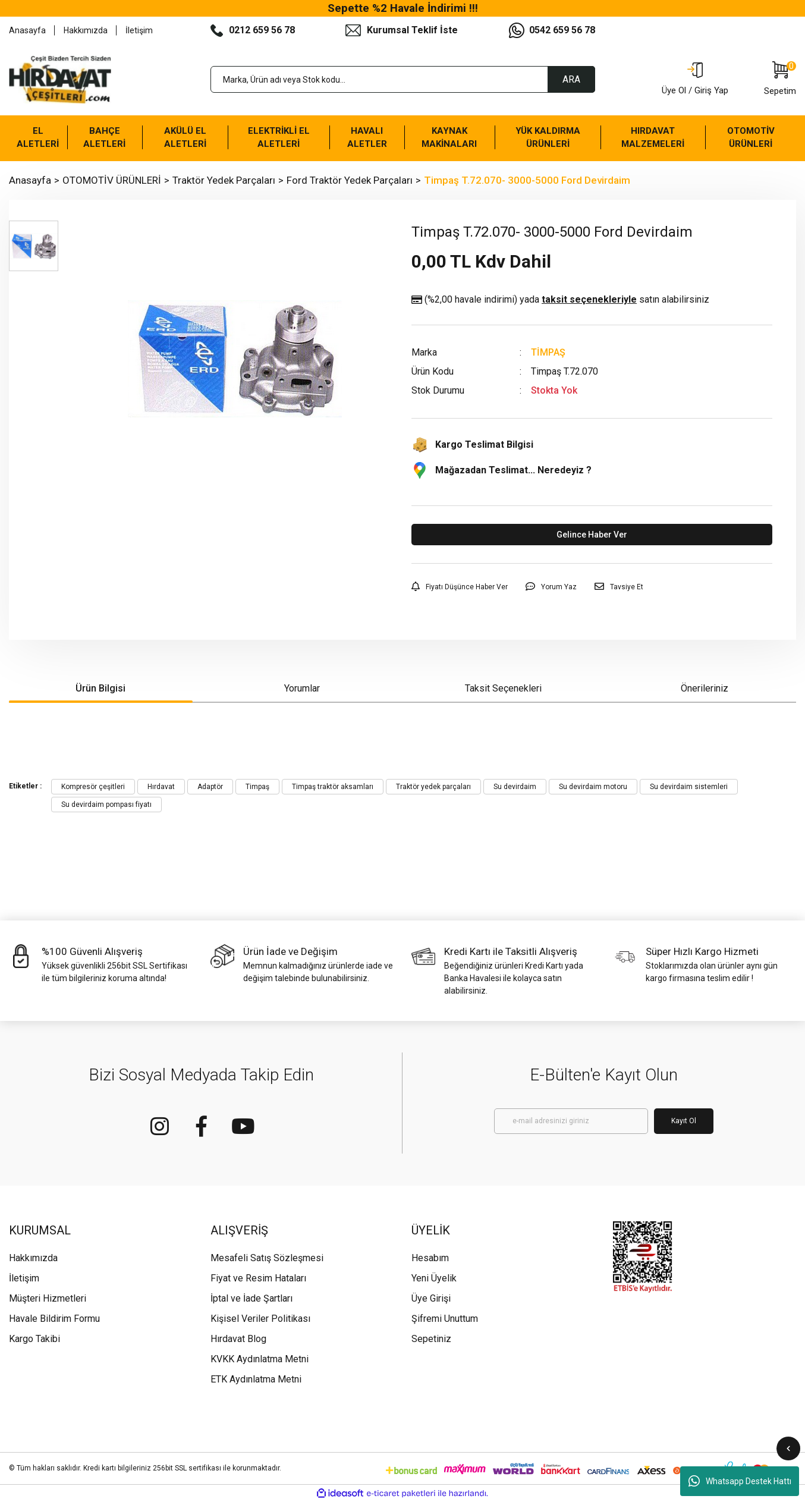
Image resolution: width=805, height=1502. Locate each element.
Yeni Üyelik (434, 1278)
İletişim (139, 30)
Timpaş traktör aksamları (332, 787)
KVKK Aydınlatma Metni (259, 1359)
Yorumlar (302, 688)
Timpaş (257, 787)
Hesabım (430, 1258)
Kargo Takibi (34, 1338)
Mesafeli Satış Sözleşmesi (266, 1258)
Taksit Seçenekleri (503, 688)
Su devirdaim (514, 787)
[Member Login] (695, 79)
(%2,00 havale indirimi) (560, 300)
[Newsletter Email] (571, 1121)
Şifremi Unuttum (444, 1318)
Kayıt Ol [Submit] (683, 1121)
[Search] (402, 79)
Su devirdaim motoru (593, 787)
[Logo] (60, 79)
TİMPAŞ (548, 352)
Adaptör (210, 787)
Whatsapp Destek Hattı (739, 1481)
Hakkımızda (86, 30)
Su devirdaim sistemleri (689, 787)
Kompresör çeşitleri (93, 787)
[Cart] (780, 79)
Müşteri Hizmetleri (47, 1298)
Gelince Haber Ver (591, 534)
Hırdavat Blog (238, 1338)
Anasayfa (27, 30)
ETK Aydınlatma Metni (255, 1379)
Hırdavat (161, 787)
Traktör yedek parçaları (433, 787)
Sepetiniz (431, 1338)
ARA (571, 79)
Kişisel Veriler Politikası (260, 1318)
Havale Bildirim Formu (54, 1318)
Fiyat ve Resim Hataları (258, 1278)
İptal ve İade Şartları (251, 1298)
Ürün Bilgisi (100, 688)
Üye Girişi (431, 1298)
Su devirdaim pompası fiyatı (106, 804)
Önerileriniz (704, 688)
